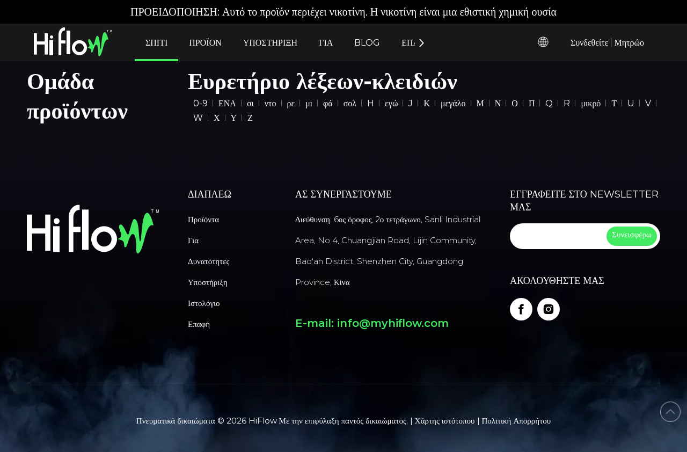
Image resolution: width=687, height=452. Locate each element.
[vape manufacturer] (93, 229)
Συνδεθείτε (590, 43)
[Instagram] (548, 309)
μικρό (591, 103)
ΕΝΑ (227, 103)
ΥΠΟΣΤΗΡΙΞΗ (270, 43)
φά (328, 103)
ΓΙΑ (326, 43)
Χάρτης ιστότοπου (445, 420)
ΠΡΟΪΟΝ (205, 43)
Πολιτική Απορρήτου (516, 420)
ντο (270, 103)
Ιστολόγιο (204, 303)
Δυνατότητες (208, 261)
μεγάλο (453, 103)
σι (250, 103)
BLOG (367, 43)
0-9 (200, 103)
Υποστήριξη (208, 282)
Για (193, 240)
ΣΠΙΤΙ (156, 43)
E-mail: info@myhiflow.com (372, 323)
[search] (557, 236)
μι (308, 103)
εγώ (391, 103)
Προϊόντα (203, 219)
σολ (350, 103)
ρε (291, 103)
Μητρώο (629, 43)
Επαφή (199, 324)
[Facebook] (521, 309)
